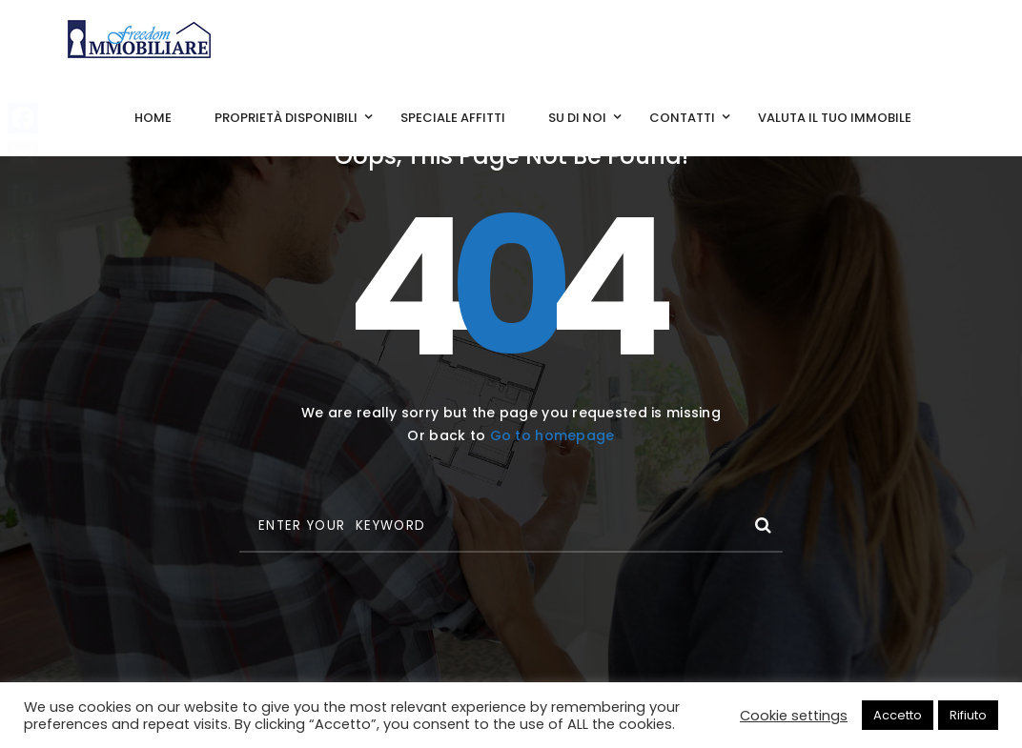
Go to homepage (552, 435)
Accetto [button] (897, 715)
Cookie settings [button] (794, 715)
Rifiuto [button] (968, 715)
